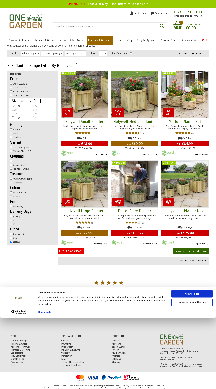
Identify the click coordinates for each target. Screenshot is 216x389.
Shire (15, 238)
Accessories (189, 40)
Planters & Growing (99, 40)
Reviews (116, 340)
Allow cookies (192, 365)
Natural (15, 196)
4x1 (35, 109)
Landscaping (124, 40)
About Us (116, 343)
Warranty (65, 352)
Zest (15, 241)
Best (15, 129)
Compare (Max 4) (100, 154)
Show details (44, 383)
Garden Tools (169, 40)
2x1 (35, 106)
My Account (140, 13)
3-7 (15, 216)
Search (161, 26)
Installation (66, 355)
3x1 (15, 109)
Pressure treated (21, 178)
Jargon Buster (118, 346)
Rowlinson (17, 234)
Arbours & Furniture (71, 40)
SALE (204, 40)
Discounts (84, 313)
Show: (95, 53)
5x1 (15, 113)
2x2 (16, 117)
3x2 (35, 117)
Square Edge (19, 165)
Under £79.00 (19, 83)
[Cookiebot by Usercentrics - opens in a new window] (18, 383)
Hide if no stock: (121, 53)
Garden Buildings (19, 40)
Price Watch (67, 346)
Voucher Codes (119, 352)
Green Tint (18, 192)
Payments (66, 343)
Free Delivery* (23, 313)
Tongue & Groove (21, 168)
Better (14, 133)
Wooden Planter (21, 151)
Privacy (115, 349)
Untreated (16, 182)
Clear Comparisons (71, 251)
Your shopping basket (177, 25)
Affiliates (116, 355)
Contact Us (161, 13)
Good (15, 137)
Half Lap (16, 161)
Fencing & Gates (44, 40)
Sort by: (14, 53)
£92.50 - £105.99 (20, 91)
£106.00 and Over (21, 95)
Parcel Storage (19, 147)
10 (12, 224)
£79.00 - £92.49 (20, 87)
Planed (16, 206)
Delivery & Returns (70, 349)
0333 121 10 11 (188, 12)
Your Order (202, 313)
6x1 (35, 113)
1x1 (16, 106)
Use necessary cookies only (192, 373)
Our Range (142, 313)
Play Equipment (146, 40)
